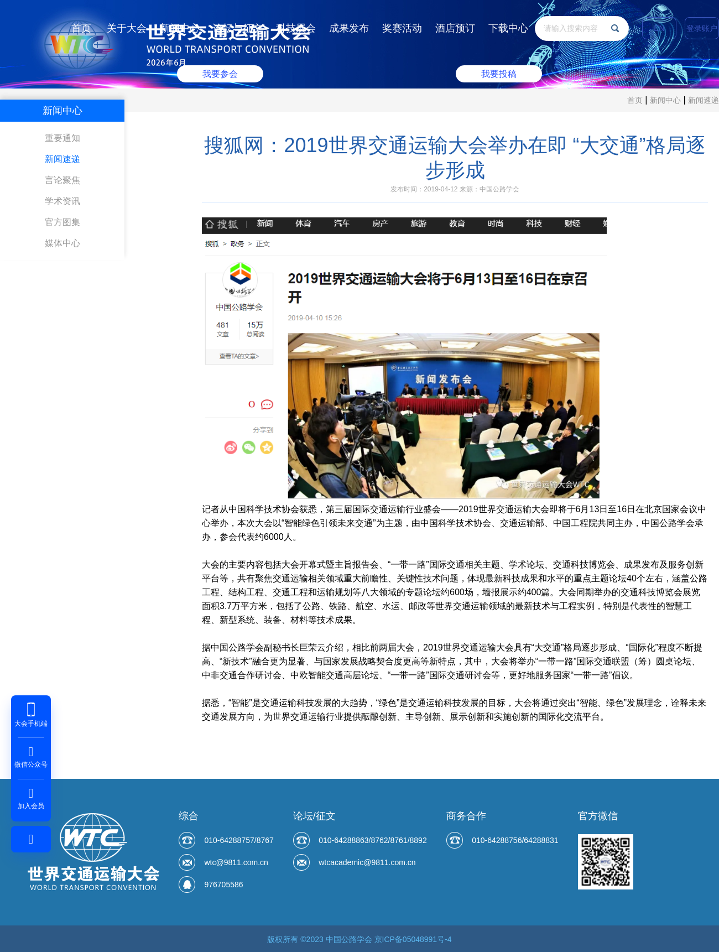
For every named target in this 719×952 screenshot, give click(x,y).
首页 (81, 28)
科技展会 (296, 28)
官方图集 (62, 222)
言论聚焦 (62, 180)
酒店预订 (455, 28)
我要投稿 (497, 72)
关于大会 (127, 28)
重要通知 (62, 138)
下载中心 (508, 28)
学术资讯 (62, 201)
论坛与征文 (238, 28)
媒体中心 (62, 243)
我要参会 (222, 72)
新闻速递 (703, 100)
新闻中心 (180, 28)
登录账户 (701, 28)
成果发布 (349, 28)
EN (659, 28)
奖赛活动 (402, 28)
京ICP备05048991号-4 (413, 939)
